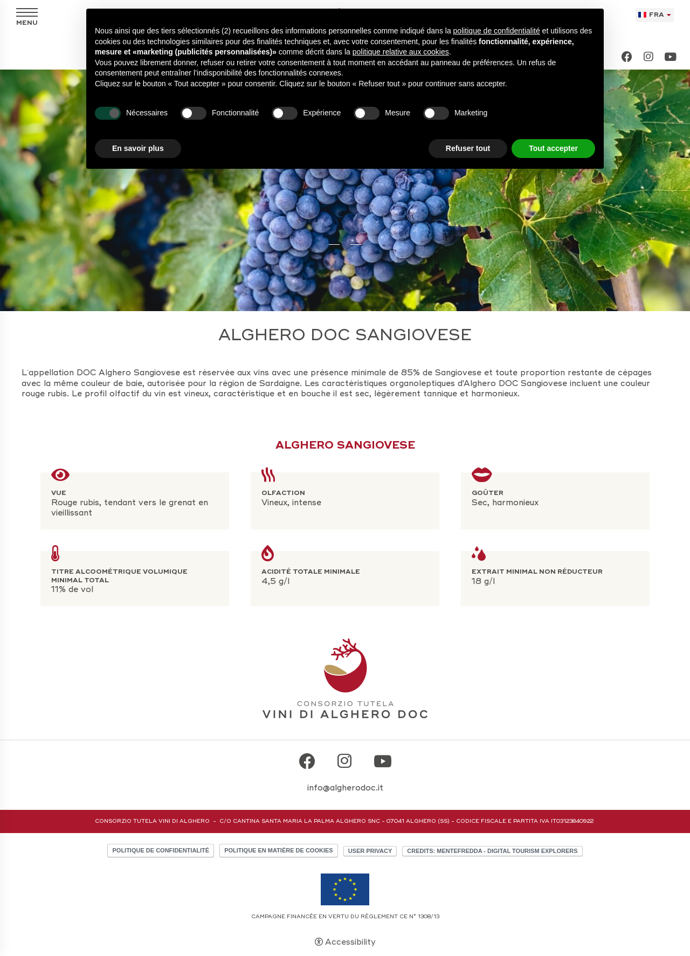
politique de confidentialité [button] (496, 30)
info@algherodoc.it (345, 788)
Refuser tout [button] (468, 148)
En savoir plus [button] (138, 148)
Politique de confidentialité (160, 850)
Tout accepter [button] (553, 148)
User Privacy (370, 851)
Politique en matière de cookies (278, 850)
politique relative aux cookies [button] (401, 51)
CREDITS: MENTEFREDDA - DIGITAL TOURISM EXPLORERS (492, 851)
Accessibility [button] (350, 942)
